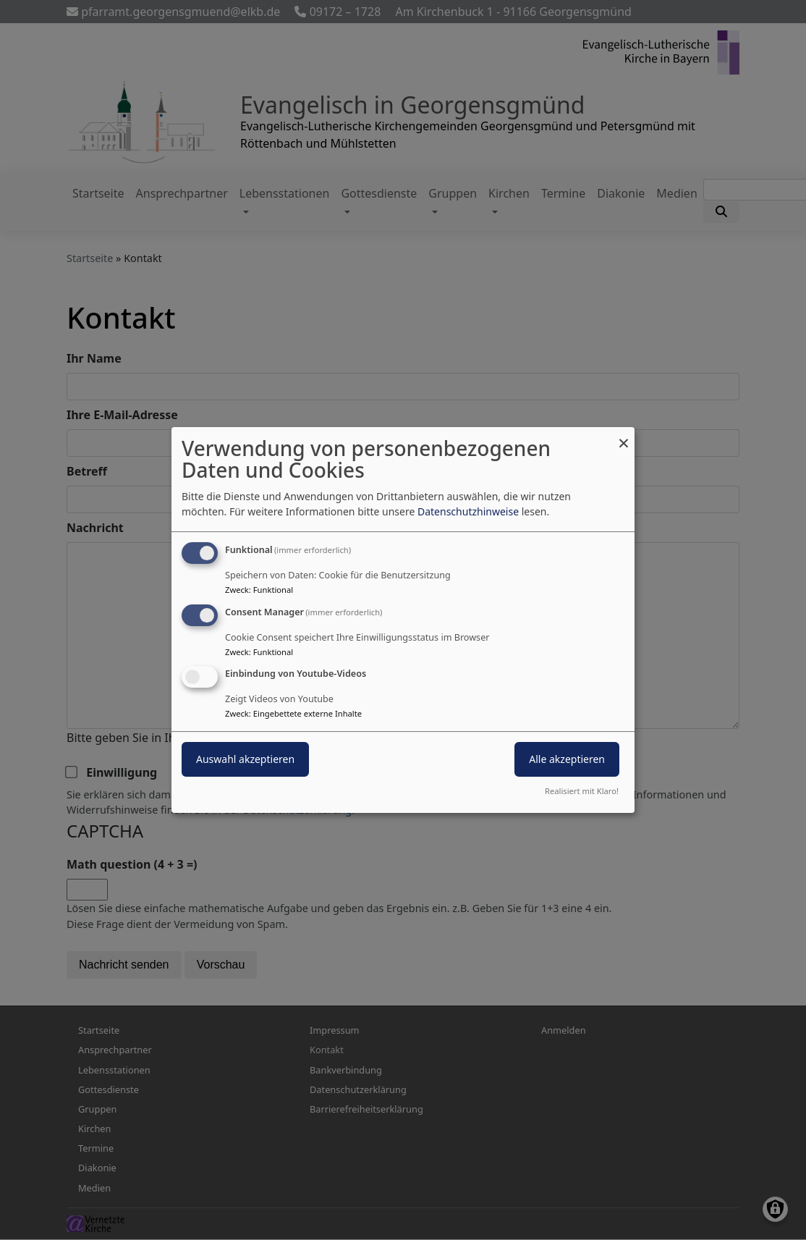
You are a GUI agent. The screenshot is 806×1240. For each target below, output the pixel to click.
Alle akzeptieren (567, 760)
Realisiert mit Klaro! (582, 790)
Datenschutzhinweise (468, 511)
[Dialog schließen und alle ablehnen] (624, 436)
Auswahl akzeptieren (245, 760)
